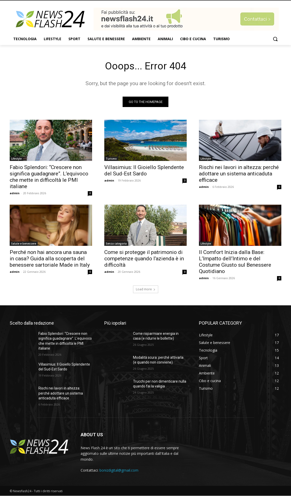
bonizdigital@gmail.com (118, 470)
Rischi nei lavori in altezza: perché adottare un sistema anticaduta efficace (239, 173)
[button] (275, 39)
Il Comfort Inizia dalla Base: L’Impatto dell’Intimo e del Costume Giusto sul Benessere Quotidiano (235, 261)
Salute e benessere (23, 243)
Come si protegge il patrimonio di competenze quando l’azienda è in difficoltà (144, 258)
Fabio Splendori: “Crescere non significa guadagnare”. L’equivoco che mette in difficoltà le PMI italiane (49, 176)
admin (15, 193)
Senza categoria (116, 243)
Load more (145, 289)
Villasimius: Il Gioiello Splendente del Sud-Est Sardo (144, 170)
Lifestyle (16, 158)
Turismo (111, 158)
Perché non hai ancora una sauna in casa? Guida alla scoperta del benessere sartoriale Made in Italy (50, 258)
